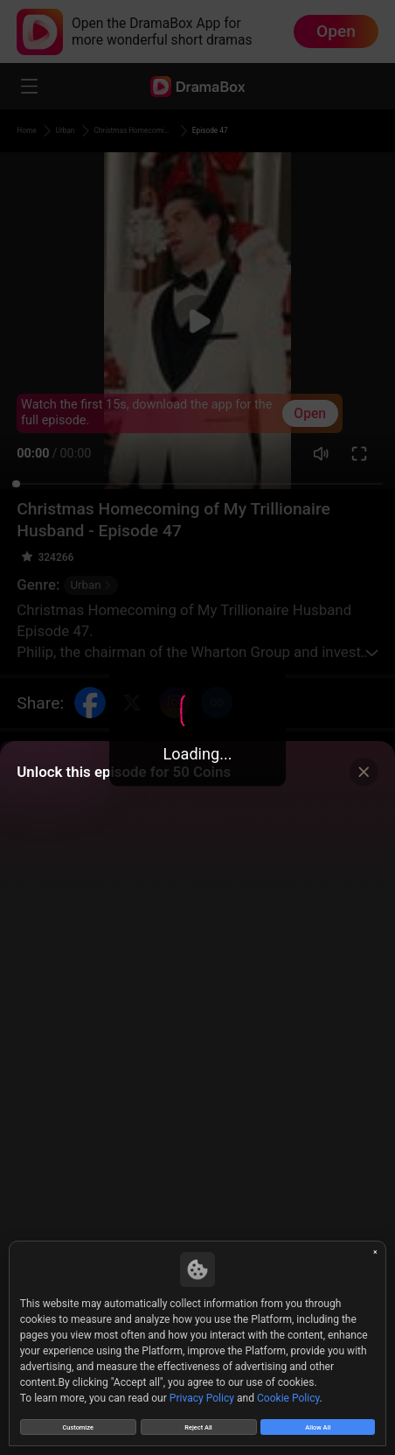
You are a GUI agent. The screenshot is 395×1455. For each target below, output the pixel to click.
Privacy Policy (202, 1390)
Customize (77, 1423)
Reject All (199, 1423)
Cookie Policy (288, 1390)
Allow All (317, 1423)
